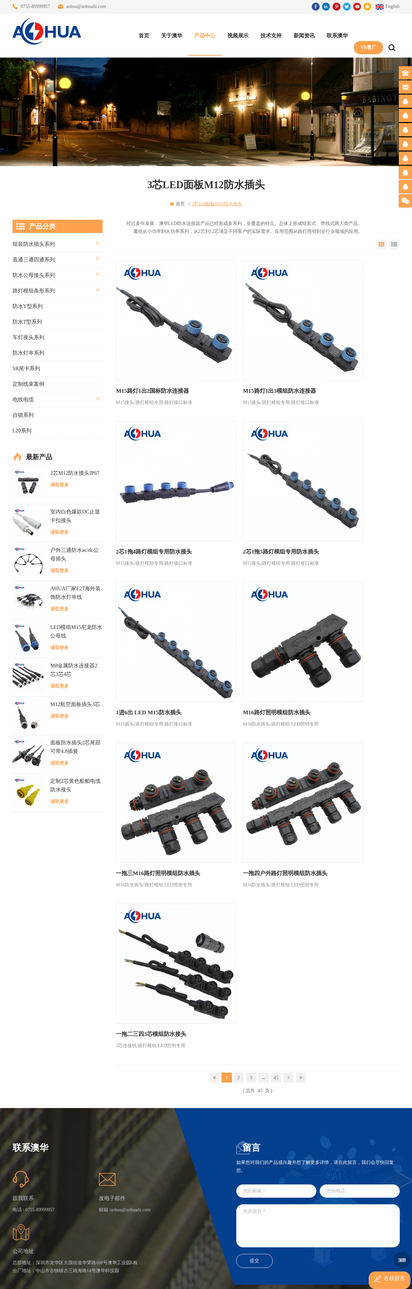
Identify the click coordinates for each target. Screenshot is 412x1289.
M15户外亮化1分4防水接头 (176, 1236)
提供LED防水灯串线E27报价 (176, 1177)
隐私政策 (119, 1224)
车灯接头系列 (28, 337)
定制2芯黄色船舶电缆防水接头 (75, 785)
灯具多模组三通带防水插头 (176, 1165)
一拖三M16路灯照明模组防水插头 (155, 615)
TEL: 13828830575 (306, 1218)
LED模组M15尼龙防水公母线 (76, 631)
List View (394, 244)
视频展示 (234, 33)
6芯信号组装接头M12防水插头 (176, 1188)
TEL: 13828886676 (366, 1218)
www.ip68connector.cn (312, 1278)
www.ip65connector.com (263, 1278)
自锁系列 (23, 415)
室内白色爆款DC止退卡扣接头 (75, 515)
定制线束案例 (28, 383)
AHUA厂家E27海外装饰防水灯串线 (75, 592)
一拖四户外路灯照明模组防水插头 (250, 615)
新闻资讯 (300, 33)
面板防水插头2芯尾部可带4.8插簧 (75, 746)
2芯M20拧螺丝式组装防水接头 (176, 1212)
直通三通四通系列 (34, 259)
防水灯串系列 (28, 352)
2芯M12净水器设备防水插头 (176, 1224)
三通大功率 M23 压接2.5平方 (176, 1153)
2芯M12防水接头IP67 (74, 472)
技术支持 (267, 33)
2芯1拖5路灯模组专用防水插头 (151, 486)
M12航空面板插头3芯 (75, 703)
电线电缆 (23, 399)
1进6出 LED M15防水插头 (241, 486)
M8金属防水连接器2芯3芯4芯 (73, 669)
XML (115, 1212)
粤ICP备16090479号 (262, 1268)
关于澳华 (168, 33)
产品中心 (201, 33)
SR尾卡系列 (26, 368)
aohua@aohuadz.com (86, 6)
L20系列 (22, 430)
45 (276, 656)
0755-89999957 (35, 6)
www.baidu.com (220, 1278)
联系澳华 (333, 33)
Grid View (382, 244)
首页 (140, 33)
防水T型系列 (27, 321)
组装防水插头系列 (34, 243)
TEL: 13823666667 (246, 1218)
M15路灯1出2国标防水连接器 (150, 358)
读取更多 (59, 484)
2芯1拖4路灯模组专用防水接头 (341, 358)
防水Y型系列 (28, 306)
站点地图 (119, 1200)
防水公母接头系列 (34, 275)
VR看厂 (365, 33)
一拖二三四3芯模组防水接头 (339, 615)
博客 (114, 1188)
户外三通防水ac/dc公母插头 (74, 554)
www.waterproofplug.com (176, 1278)
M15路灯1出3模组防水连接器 (245, 358)
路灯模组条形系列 (34, 290)
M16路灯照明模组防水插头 (337, 486)
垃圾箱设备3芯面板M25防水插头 (176, 1200)
